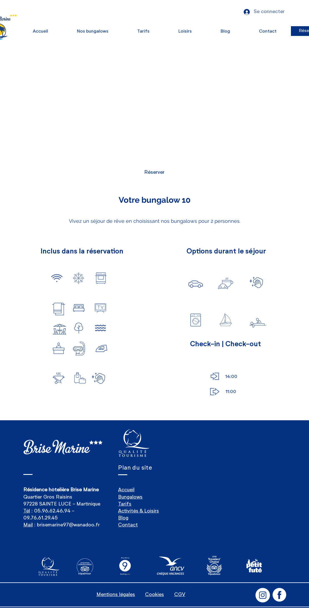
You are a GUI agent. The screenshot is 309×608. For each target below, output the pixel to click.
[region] (57, 282)
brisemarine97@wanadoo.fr (68, 525)
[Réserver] (154, 172)
